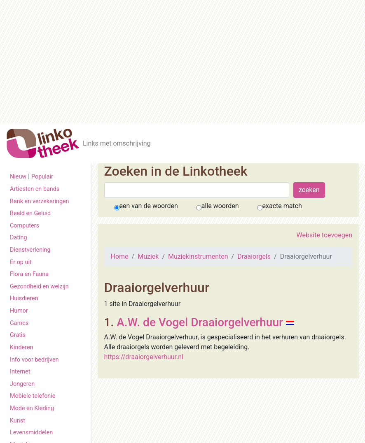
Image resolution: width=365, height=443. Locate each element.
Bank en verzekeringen (39, 201)
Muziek (148, 256)
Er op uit (21, 262)
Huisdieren (24, 298)
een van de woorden (148, 206)
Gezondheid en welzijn (39, 286)
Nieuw (18, 176)
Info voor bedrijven (34, 359)
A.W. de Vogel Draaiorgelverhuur (200, 322)
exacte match (282, 206)
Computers (24, 225)
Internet (20, 371)
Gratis (18, 335)
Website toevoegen (324, 235)
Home (120, 256)
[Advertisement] (182, 61)
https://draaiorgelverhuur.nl (143, 357)
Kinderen (21, 347)
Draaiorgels (254, 256)
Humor (19, 310)
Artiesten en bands (34, 189)
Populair (42, 176)
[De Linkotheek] (43, 143)
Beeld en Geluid (30, 213)
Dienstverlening (30, 249)
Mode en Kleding (32, 408)
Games (19, 323)
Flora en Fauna (29, 274)
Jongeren (22, 383)
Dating (18, 237)
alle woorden (220, 206)
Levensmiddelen (31, 432)
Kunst (17, 420)
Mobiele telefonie (32, 395)
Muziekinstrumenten (198, 256)
